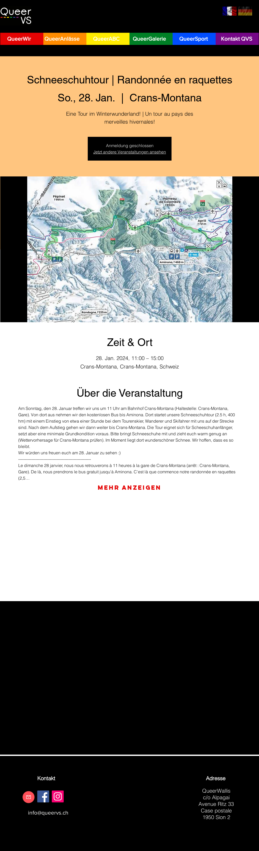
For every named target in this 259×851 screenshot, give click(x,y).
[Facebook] (43, 796)
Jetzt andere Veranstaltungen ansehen (129, 152)
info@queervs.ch (48, 813)
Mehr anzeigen (129, 487)
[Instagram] (58, 796)
